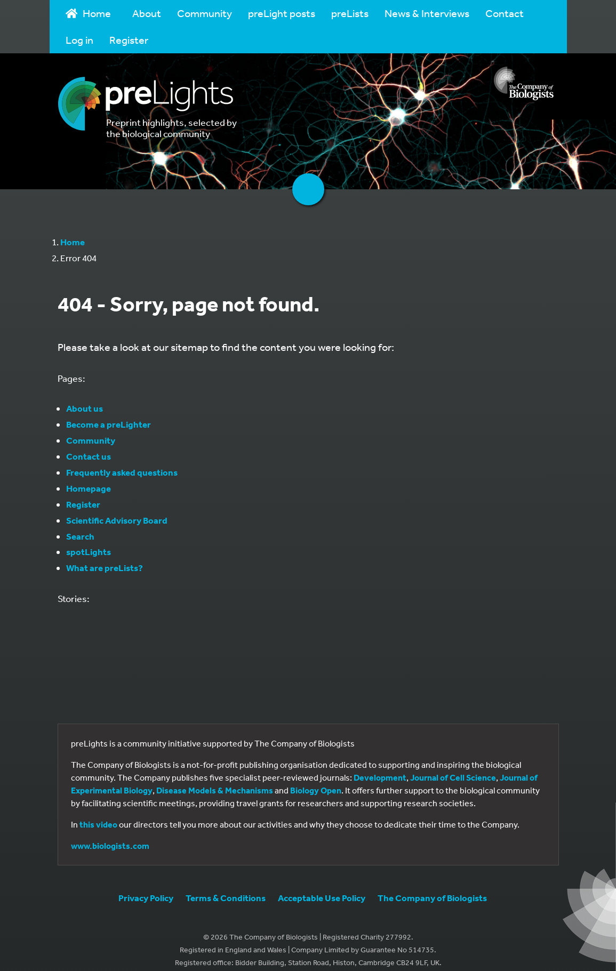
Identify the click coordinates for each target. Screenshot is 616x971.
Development (380, 777)
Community (204, 13)
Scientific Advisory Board (116, 520)
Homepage (88, 488)
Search (80, 536)
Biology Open (315, 790)
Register (128, 40)
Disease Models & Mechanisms (214, 790)
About (146, 13)
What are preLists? (104, 567)
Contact (504, 13)
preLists (350, 13)
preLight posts (281, 13)
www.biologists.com (110, 845)
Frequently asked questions (122, 472)
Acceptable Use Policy (321, 897)
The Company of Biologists (432, 897)
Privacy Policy (145, 897)
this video (98, 824)
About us (84, 408)
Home (88, 13)
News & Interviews (427, 13)
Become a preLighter (108, 424)
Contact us (88, 456)
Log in (79, 40)
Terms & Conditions (226, 897)
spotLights (88, 551)
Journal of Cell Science (453, 777)
